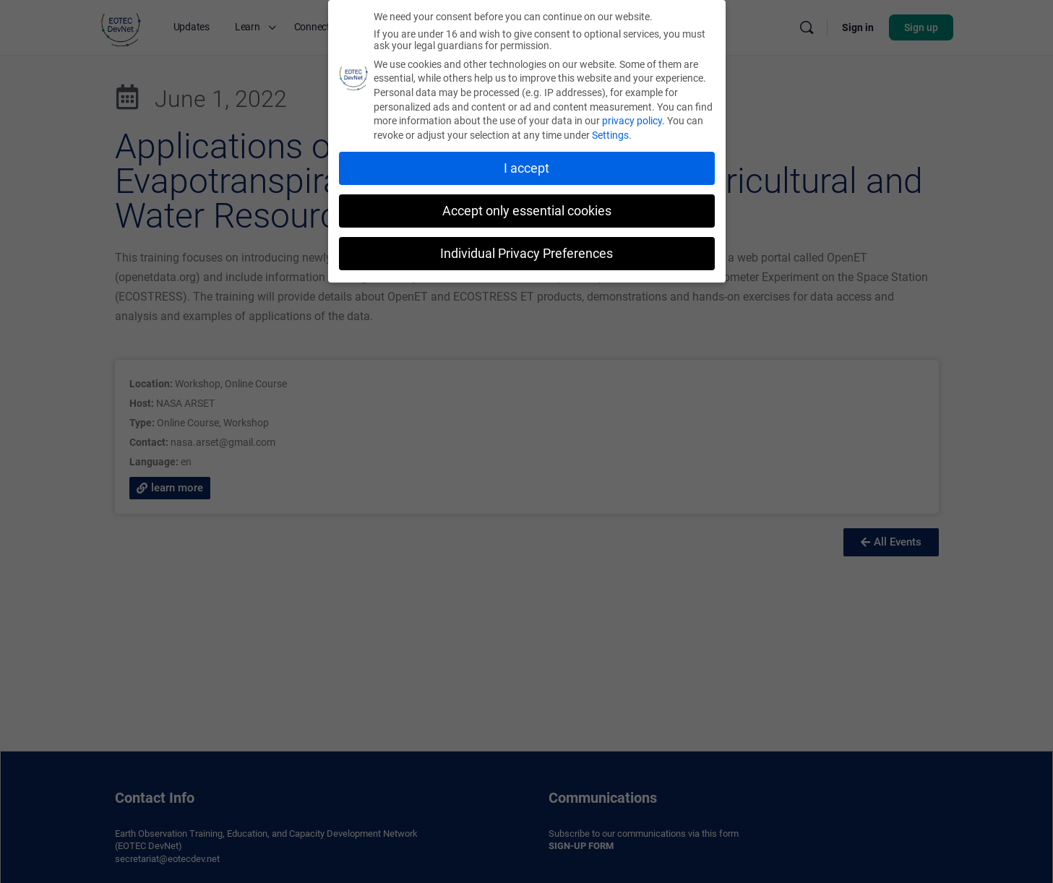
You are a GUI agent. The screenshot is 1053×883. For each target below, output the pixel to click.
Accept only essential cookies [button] (526, 209)
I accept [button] (526, 166)
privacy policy (632, 118)
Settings (610, 133)
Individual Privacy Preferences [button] (526, 251)
